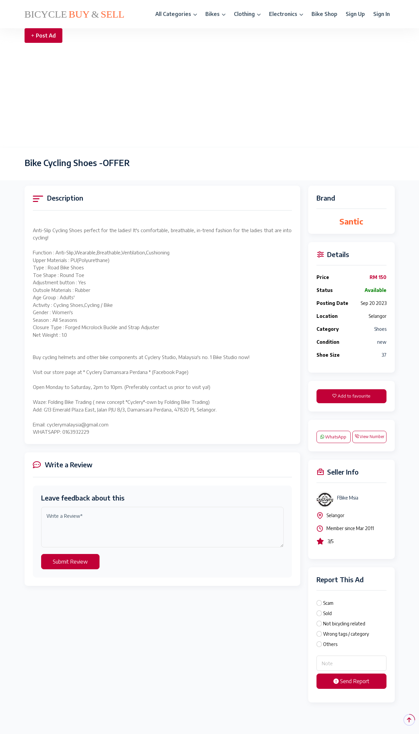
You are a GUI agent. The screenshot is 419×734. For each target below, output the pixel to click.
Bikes (215, 14)
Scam (328, 603)
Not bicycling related (344, 623)
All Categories (176, 14)
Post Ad (43, 35)
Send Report (351, 681)
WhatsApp (333, 436)
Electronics (286, 14)
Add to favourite (351, 396)
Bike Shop (324, 14)
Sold (327, 613)
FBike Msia (347, 498)
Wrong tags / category (346, 634)
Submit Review (70, 561)
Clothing (247, 14)
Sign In (381, 14)
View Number (369, 436)
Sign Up (355, 14)
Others (330, 644)
